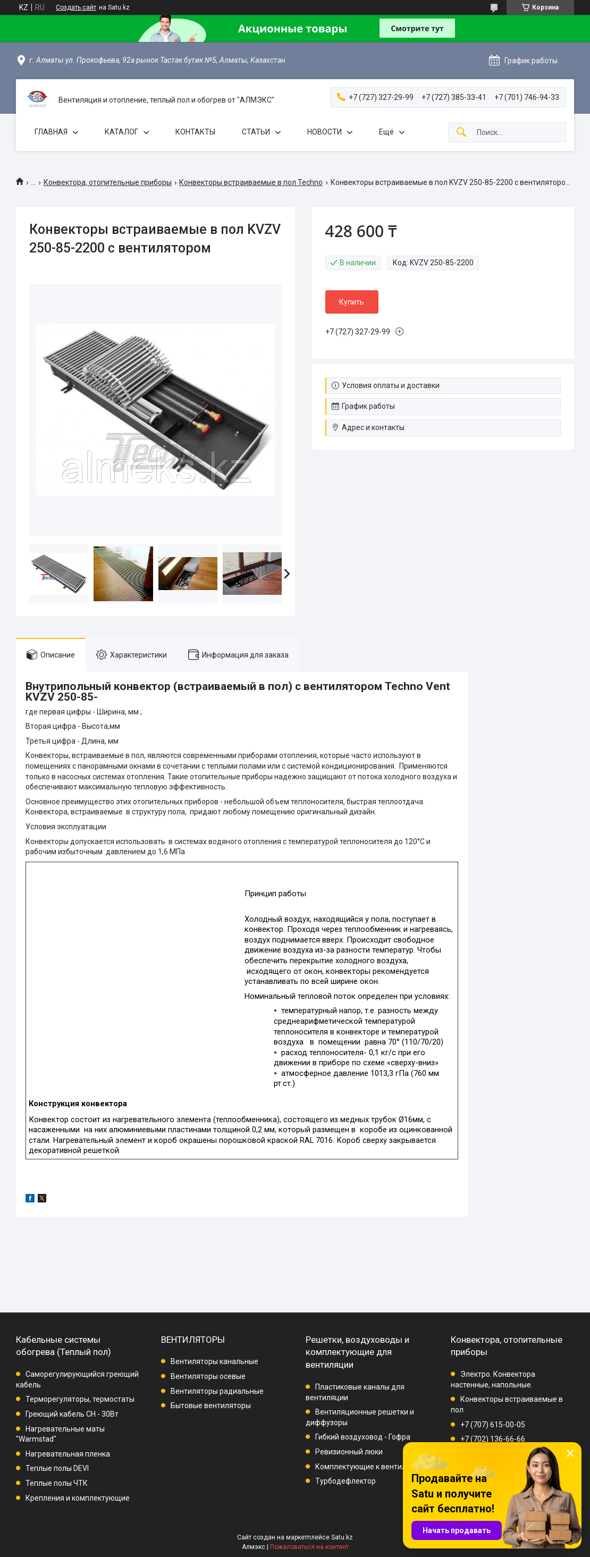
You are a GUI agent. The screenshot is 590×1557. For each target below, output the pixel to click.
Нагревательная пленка (68, 1454)
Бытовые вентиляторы (211, 1405)
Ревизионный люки (349, 1451)
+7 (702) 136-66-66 (492, 1439)
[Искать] (461, 132)
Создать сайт (76, 7)
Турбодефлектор (345, 1481)
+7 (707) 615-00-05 (492, 1424)
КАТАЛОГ (121, 132)
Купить (351, 302)
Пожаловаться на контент (309, 1547)
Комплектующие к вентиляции (369, 1466)
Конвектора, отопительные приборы (108, 182)
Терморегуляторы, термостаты (80, 1399)
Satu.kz (342, 1537)
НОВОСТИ (324, 132)
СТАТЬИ (256, 132)
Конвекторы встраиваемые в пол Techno (251, 182)
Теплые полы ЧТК (57, 1483)
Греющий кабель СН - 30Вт (72, 1414)
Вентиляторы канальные (214, 1361)
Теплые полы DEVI (57, 1468)
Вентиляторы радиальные (217, 1391)
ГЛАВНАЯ (51, 132)
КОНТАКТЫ (195, 132)
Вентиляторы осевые (208, 1376)
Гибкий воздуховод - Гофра (362, 1437)
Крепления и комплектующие (78, 1498)
